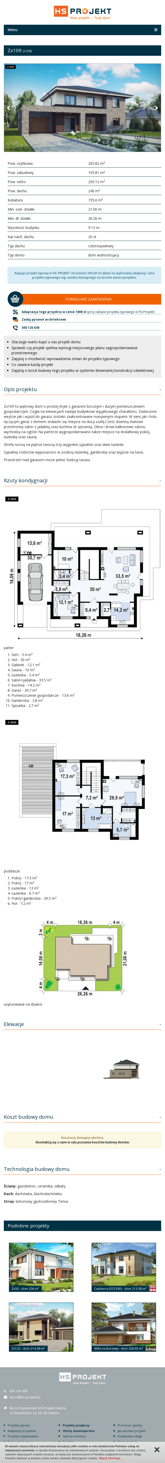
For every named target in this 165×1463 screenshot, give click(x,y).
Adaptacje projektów (22, 1431)
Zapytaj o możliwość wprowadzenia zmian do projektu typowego (65, 358)
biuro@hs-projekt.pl (25, 1397)
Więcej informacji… (111, 1458)
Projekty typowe (19, 1425)
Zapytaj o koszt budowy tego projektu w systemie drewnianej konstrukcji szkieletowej (82, 370)
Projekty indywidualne (23, 1436)
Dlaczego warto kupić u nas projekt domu (46, 341)
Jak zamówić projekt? (132, 1431)
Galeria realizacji (74, 1436)
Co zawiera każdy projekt (32, 364)
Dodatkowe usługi (130, 1436)
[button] (9, 107)
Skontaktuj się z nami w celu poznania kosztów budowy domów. (82, 1142)
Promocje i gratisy (130, 1425)
